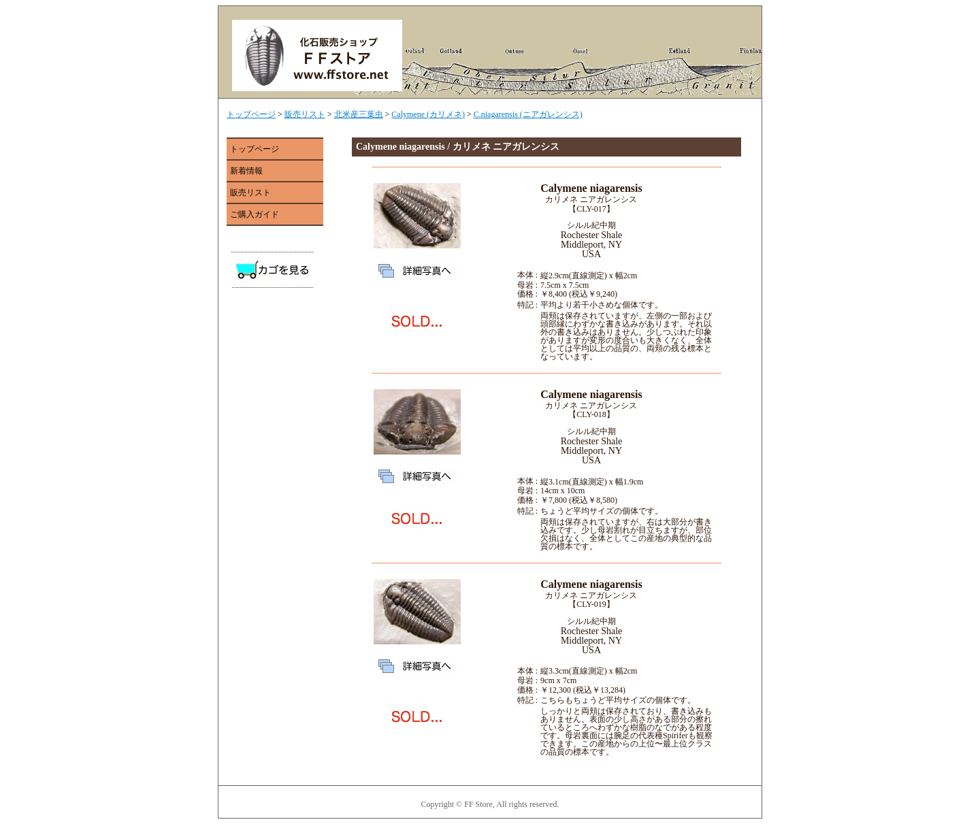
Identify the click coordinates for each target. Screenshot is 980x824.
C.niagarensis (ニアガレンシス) (528, 114)
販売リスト (304, 114)
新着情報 (246, 171)
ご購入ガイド (254, 214)
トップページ (251, 114)
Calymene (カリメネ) (428, 114)
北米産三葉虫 (358, 114)
